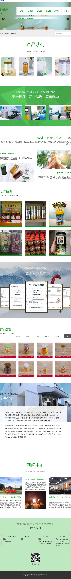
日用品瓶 (57, 336)
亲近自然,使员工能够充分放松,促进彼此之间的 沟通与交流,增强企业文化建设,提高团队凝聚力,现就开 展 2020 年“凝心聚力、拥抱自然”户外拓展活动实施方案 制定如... (11, 502)
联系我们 (30, 19)
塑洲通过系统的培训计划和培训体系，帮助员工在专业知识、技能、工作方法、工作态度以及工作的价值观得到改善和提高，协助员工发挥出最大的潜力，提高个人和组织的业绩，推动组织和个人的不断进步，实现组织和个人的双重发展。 (60, 502)
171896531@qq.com (45, 543)
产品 (66, 11)
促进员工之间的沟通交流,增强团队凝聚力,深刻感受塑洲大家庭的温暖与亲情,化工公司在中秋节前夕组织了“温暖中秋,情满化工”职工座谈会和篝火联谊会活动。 (35, 484)
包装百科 (21, 19)
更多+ (67, 336)
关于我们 (57, 11)
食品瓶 (30, 11)
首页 (21, 11)
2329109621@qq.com (45, 541)
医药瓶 (47, 336)
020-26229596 (12, 536)
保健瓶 (39, 11)
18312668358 (7, 541)
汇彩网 (2, 1)
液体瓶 (48, 11)
